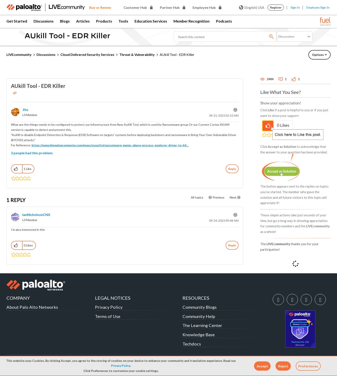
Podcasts (224, 21)
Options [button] (235, 110)
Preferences (308, 366)
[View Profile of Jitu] (25, 109)
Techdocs (191, 343)
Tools (123, 21)
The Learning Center (202, 325)
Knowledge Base (198, 334)
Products (104, 21)
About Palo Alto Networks (32, 307)
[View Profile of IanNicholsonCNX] (36, 214)
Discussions (44, 21)
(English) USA (251, 7)
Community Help (198, 316)
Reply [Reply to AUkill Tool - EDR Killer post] (232, 169)
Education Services (151, 21)
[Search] (225, 36)
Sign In (295, 7)
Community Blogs (199, 307)
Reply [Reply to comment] (232, 245)
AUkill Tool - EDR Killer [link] (177, 54)
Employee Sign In (317, 7)
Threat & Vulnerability (137, 54)
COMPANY (18, 298)
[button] (262, 366)
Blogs (65, 21)
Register (276, 7)
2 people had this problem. (32, 153)
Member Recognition (191, 21)
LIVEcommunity (19, 54)
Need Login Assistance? (311, 65)
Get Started (16, 21)
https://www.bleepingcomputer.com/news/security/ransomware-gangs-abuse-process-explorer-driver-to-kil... (110, 145)
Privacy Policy (120, 365)
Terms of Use (107, 316)
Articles (83, 21)
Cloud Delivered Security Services (87, 54)
